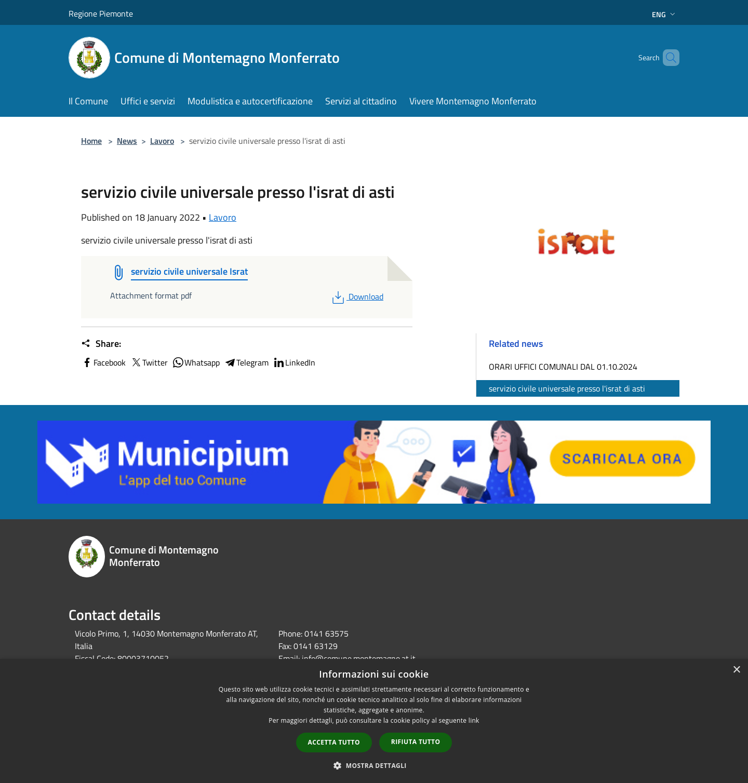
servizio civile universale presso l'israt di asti (567, 388)
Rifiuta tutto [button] (415, 741)
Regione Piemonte (101, 13)
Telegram (246, 362)
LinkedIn (294, 362)
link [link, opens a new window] (474, 720)
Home (91, 140)
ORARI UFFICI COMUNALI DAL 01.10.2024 (563, 366)
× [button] (736, 670)
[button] (374, 765)
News (127, 140)
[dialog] (374, 721)
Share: (101, 343)
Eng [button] (664, 14)
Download (356, 296)
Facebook (103, 362)
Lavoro (162, 140)
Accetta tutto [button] (334, 742)
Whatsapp (196, 362)
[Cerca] (666, 57)
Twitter (149, 362)
